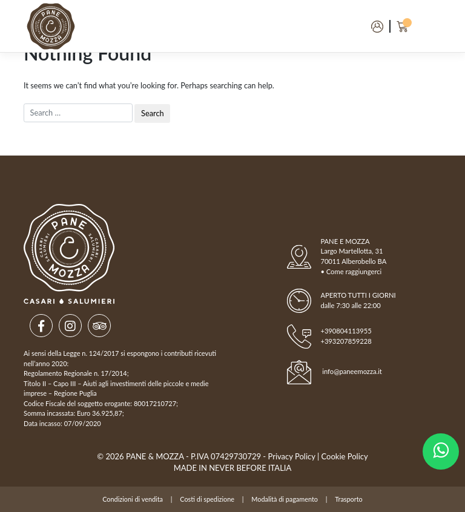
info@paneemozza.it (352, 371)
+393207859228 (345, 341)
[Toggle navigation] (425, 26)
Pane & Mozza (155, 456)
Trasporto (348, 499)
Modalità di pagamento (284, 499)
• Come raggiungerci (350, 271)
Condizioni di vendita (132, 499)
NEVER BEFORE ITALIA (250, 468)
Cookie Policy (345, 456)
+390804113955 (345, 331)
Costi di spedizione (207, 499)
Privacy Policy (291, 456)
